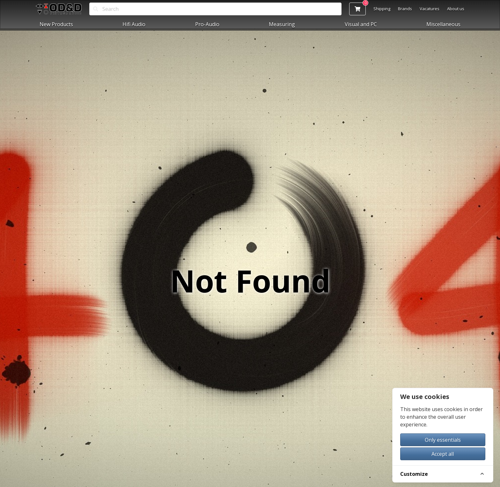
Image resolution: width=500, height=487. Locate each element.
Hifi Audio (133, 24)
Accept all (442, 453)
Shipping (381, 8)
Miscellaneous (443, 24)
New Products (56, 24)
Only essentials (443, 439)
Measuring (282, 24)
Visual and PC (361, 24)
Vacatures (429, 8)
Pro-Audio (207, 24)
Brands (405, 8)
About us (455, 8)
